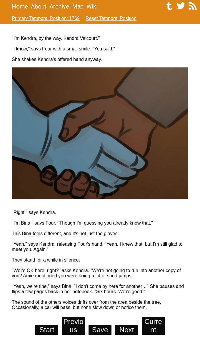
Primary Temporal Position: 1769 (46, 18)
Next (126, 330)
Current (153, 326)
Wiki (92, 6)
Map (78, 6)
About (38, 6)
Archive (59, 6)
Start (46, 330)
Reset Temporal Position (111, 18)
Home (20, 6)
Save (100, 330)
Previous (74, 326)
